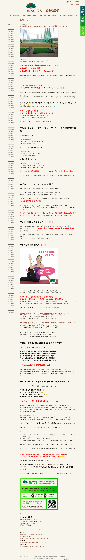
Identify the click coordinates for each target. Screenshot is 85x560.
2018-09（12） (11, 218)
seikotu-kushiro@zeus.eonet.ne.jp (30, 529)
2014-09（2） (11, 303)
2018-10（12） (11, 216)
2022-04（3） (11, 127)
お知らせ (77, 15)
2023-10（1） (11, 88)
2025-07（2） (11, 46)
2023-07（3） (11, 95)
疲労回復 (54, 15)
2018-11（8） (11, 214)
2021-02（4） (11, 156)
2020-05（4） (11, 175)
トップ (9, 15)
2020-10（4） (11, 165)
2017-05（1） (11, 242)
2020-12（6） (11, 161)
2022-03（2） (11, 129)
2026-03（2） (11, 29)
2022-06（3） (11, 122)
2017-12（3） (11, 231)
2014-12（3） (11, 297)
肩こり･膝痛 (47, 15)
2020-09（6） (11, 167)
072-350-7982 (73, 2)
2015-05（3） (11, 286)
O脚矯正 (29, 15)
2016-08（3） (11, 259)
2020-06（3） (11, 173)
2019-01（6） (11, 210)
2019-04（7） (11, 203)
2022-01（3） (11, 133)
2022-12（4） (11, 109)
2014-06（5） (11, 310)
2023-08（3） (11, 92)
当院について (16, 15)
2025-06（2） (11, 48)
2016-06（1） (11, 263)
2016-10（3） (11, 254)
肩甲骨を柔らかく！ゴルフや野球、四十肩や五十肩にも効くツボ (48, 323)
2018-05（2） (11, 227)
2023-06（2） (11, 97)
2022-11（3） (11, 112)
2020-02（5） (11, 182)
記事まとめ (10, 24)
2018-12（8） (11, 212)
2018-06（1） (11, 225)
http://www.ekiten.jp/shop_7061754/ (31, 534)
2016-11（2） (11, 252)
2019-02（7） (11, 207)
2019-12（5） (11, 186)
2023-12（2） (11, 84)
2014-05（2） (11, 312)
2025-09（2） (11, 41)
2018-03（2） (11, 229)
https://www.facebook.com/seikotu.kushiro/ (33, 542)
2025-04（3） (11, 52)
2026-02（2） (11, 31)
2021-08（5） (11, 144)
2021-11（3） (11, 137)
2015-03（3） (11, 290)
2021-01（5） (11, 159)
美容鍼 (23, 15)
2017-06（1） (11, 239)
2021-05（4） (11, 150)
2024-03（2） (11, 78)
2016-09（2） (11, 256)
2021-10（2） (11, 139)
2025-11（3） (11, 37)
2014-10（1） (11, 301)
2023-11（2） (11, 86)
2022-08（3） (11, 118)
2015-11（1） (11, 273)
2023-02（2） (11, 105)
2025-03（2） (11, 54)
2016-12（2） (11, 250)
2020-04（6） (11, 178)
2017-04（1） (11, 244)
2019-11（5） (11, 188)
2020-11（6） (11, 163)
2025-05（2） (11, 50)
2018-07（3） (11, 222)
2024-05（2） (11, 73)
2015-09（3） (11, 278)
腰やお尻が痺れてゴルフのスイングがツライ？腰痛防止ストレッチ (43, 26)
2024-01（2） (11, 82)
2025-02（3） (11, 56)
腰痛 (41, 15)
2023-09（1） (11, 90)
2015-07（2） (11, 282)
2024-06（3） (11, 71)
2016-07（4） (11, 261)
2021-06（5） (11, 148)
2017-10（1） (11, 233)
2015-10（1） (11, 276)
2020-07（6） (11, 171)
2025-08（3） (11, 44)
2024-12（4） (11, 61)
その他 (64, 15)
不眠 (59, 15)
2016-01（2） (11, 269)
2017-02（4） (11, 248)
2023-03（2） (11, 103)
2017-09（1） (11, 235)
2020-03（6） (11, 180)
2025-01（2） (11, 58)
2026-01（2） (11, 33)
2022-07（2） (11, 120)
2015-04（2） (11, 288)
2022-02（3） (11, 131)
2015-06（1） (11, 284)
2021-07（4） (11, 146)
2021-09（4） (11, 141)
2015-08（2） (11, 280)
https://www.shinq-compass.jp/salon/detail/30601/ (35, 538)
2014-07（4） (11, 308)
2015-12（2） (11, 271)
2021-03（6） (11, 154)
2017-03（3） (11, 246)
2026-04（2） (11, 26)
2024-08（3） (11, 69)
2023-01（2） (11, 107)
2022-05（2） (11, 124)
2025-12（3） (11, 35)
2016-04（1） (11, 267)
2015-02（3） (11, 293)
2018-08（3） (11, 220)
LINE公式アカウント (41, 465)
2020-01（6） (11, 184)
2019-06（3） (11, 199)
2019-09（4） (11, 193)
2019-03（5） (11, 205)
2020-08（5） (11, 169)
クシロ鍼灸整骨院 (40, 558)
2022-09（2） (11, 116)
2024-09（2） (11, 67)
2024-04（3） (11, 75)
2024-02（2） (11, 80)
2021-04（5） (11, 152)
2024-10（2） (11, 65)
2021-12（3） (11, 135)
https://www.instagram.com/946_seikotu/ (32, 546)
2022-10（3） (11, 114)
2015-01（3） (11, 295)
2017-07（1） (11, 237)
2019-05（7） (11, 201)
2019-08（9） (11, 195)
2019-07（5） (11, 197)
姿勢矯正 (35, 15)
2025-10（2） (11, 39)
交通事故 (70, 15)
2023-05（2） (11, 99)
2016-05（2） (11, 265)
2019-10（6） (11, 190)
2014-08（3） (11, 305)
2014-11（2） (11, 299)
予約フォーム (53, 465)
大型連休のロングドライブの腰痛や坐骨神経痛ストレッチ (45, 314)
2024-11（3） (11, 63)
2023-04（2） (11, 101)
